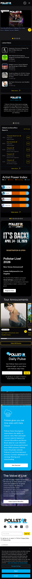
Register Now (9, 291)
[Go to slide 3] (16, 38)
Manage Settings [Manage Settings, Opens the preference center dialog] (16, 566)
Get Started (16, 465)
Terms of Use (21, 378)
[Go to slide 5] (19, 38)
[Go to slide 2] (14, 38)
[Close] (30, 549)
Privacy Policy (11, 378)
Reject (16, 571)
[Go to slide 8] (22, 218)
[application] (16, 196)
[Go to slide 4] (17, 38)
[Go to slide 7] (20, 218)
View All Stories (16, 343)
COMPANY (16, 545)
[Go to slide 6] (18, 218)
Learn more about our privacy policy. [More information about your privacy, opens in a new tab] (17, 562)
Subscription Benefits (16, 501)
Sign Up (27, 373)
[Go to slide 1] (12, 38)
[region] (16, 562)
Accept (16, 576)
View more (16, 90)
